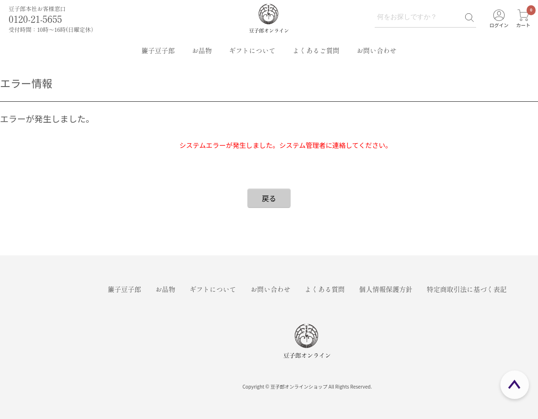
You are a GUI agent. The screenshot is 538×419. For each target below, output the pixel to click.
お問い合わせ (377, 50)
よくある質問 (325, 289)
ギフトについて (252, 50)
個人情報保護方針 (385, 289)
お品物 (202, 50)
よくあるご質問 (316, 50)
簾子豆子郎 (158, 50)
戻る (269, 198)
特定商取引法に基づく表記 (467, 289)
